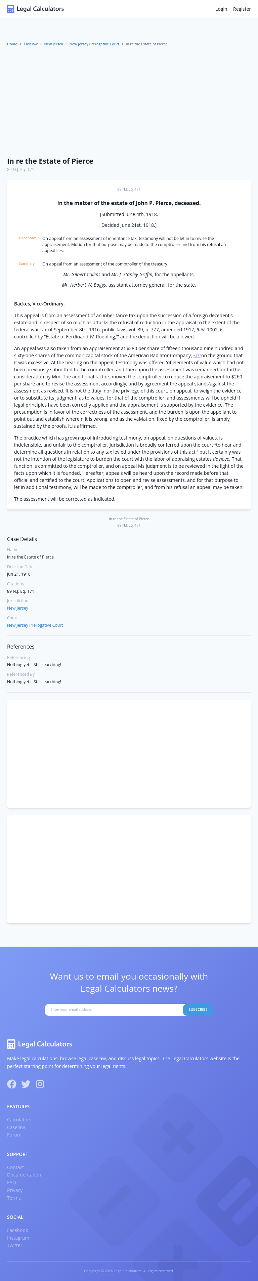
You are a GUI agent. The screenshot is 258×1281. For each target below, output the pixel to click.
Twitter (15, 1245)
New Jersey (53, 44)
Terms (14, 1198)
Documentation (24, 1174)
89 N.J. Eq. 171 (20, 169)
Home (12, 44)
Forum (14, 1134)
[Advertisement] (129, 102)
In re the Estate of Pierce (50, 161)
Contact (15, 1167)
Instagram (18, 1238)
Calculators (19, 1119)
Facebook (17, 1230)
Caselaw (31, 44)
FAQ (11, 1182)
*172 (197, 356)
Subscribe (198, 1009)
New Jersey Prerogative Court (95, 44)
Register (242, 9)
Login (221, 9)
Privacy (15, 1190)
